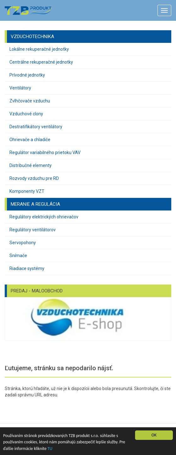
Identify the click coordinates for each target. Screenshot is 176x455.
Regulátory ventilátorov (32, 229)
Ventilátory (20, 87)
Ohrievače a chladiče (29, 139)
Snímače (18, 255)
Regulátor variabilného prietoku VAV (45, 152)
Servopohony (22, 242)
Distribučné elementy (30, 165)
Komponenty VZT (26, 191)
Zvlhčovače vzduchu (29, 100)
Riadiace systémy (26, 268)
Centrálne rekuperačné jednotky (41, 62)
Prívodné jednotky (27, 75)
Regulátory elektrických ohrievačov (43, 216)
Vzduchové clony (26, 113)
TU (50, 448)
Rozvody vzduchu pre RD (34, 178)
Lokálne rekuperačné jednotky (39, 49)
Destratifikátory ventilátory (35, 126)
